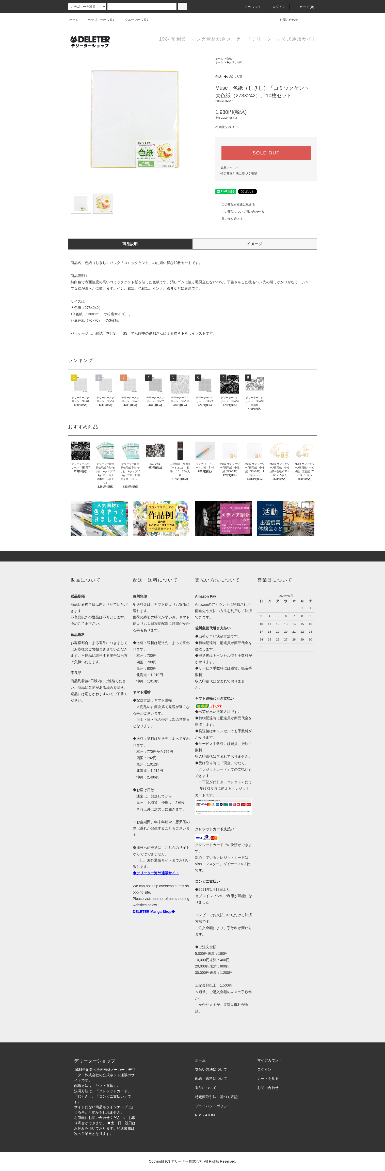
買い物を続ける (229, 219)
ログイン (276, 7)
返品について (229, 168)
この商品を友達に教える (235, 204)
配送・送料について (211, 1078)
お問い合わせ (286, 20)
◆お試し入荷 (234, 62)
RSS (198, 1115)
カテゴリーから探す (98, 20)
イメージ (255, 244)
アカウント (249, 7)
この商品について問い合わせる (239, 211)
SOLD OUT (266, 152)
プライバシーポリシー (213, 1106)
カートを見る (268, 1078)
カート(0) (304, 7)
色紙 (229, 58)
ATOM (210, 1115)
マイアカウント (269, 1060)
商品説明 (130, 244)
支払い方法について (211, 1069)
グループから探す (134, 20)
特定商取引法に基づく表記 (238, 173)
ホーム (73, 20)
